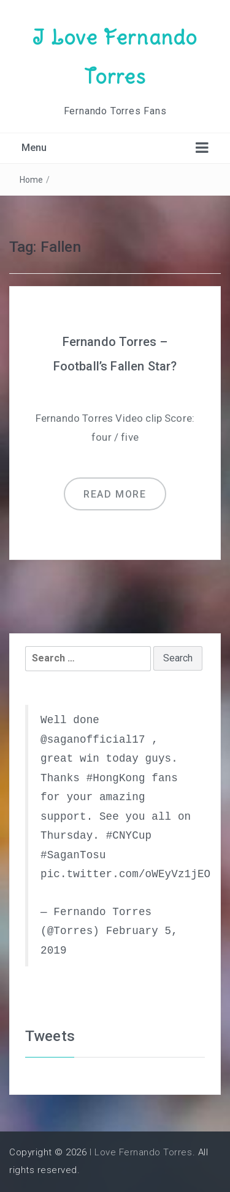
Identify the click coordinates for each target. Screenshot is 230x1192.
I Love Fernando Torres (141, 1152)
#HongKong (115, 778)
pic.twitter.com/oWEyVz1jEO (125, 874)
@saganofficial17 (92, 739)
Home (32, 180)
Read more (114, 494)
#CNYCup (129, 835)
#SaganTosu (73, 855)
